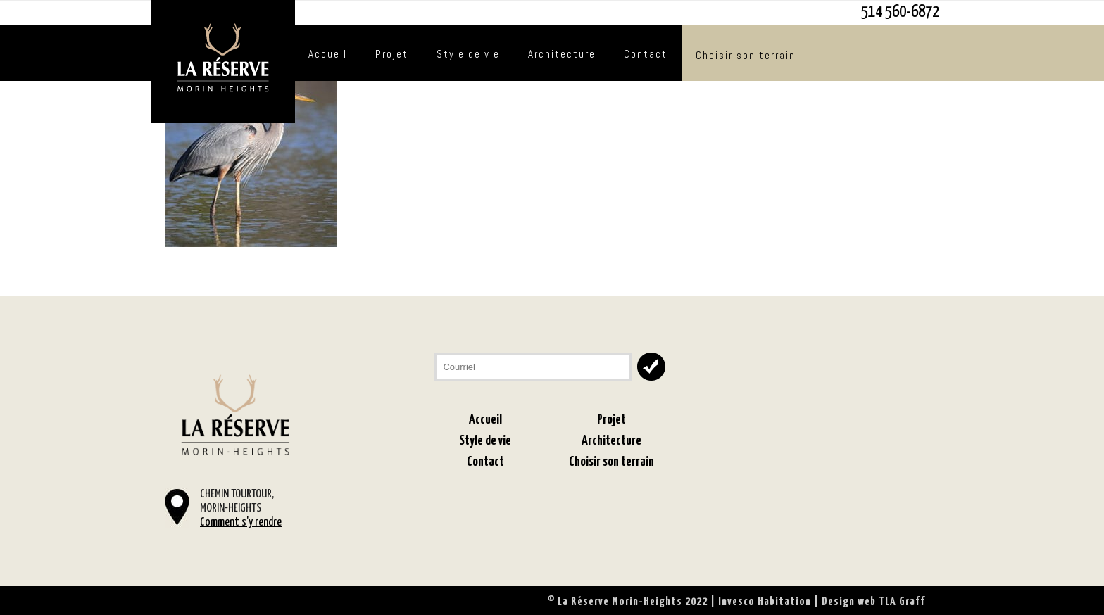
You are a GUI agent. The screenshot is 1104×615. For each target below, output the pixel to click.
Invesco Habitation (764, 602)
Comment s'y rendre (241, 522)
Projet (391, 54)
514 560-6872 (900, 12)
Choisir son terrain (746, 55)
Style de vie (468, 54)
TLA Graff (902, 602)
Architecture (562, 54)
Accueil (327, 54)
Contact (645, 54)
